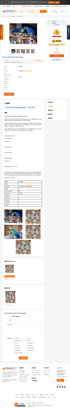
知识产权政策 (40, 403)
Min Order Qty (31, 347)
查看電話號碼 (56, 59)
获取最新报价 (38, 60)
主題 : (10, 320)
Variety (16, 338)
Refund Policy (47, 370)
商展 (49, 397)
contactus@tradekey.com (62, 376)
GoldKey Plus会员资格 (24, 374)
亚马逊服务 (34, 380)
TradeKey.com (39, 405)
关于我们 (17, 397)
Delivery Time (18, 350)
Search (43, 11)
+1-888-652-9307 (39, 6)
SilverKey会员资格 (23, 378)
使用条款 (29, 403)
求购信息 (8, 6)
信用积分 (49, 118)
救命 (45, 372)
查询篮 (46, 394)
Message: (9, 324)
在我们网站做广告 (42, 397)
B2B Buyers (46, 374)
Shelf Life (17, 345)
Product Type (18, 340)
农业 (10, 16)
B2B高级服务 (22, 370)
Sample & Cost (31, 350)
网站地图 (29, 397)
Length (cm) (30, 345)
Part (16, 343)
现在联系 (9, 94)
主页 (3, 16)
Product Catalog (18, 352)
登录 (57, 2)
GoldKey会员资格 (23, 376)
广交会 (53, 397)
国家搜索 (41, 394)
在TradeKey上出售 (36, 370)
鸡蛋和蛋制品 (19, 16)
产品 (3, 6)
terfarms (55, 21)
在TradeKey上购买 (36, 372)
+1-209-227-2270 (27, 6)
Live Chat (65, 11)
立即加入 (51, 2)
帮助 (52, 6)
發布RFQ (57, 6)
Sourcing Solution (23, 380)
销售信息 (49, 110)
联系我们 (47, 6)
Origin (29, 340)
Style (29, 338)
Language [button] (63, 6)
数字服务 (34, 378)
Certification (30, 343)
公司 (13, 6)
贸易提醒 (52, 394)
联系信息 (49, 114)
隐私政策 (34, 403)
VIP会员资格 (22, 372)
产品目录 (50, 106)
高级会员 (23, 397)
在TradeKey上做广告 (36, 374)
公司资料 (49, 102)
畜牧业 (13, 16)
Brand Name (18, 347)
